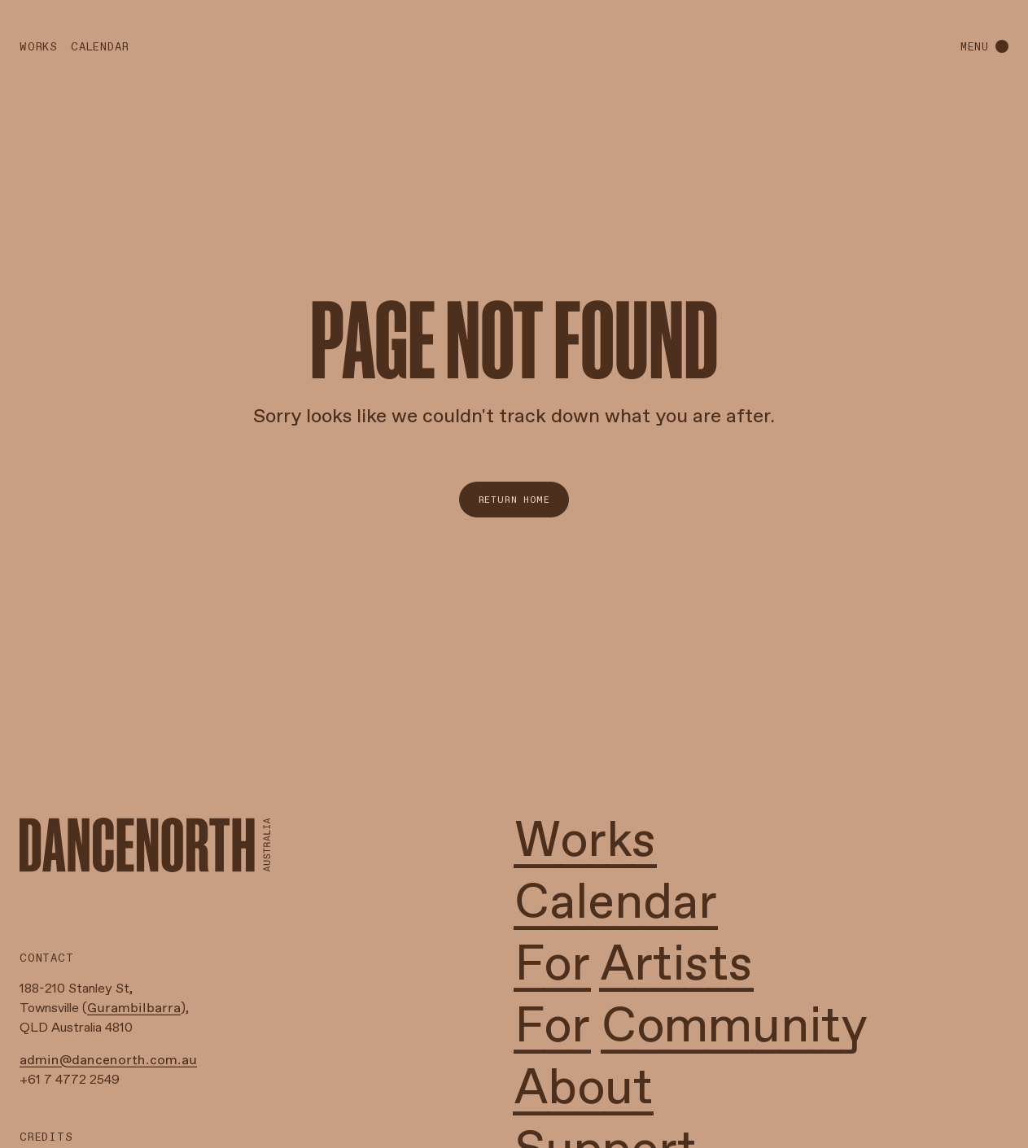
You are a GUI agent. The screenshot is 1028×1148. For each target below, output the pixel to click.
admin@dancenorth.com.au (108, 1060)
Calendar (100, 47)
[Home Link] (145, 845)
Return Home (514, 499)
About (583, 1089)
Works (39, 47)
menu (974, 47)
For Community (691, 1027)
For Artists (633, 965)
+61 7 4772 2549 (70, 1080)
